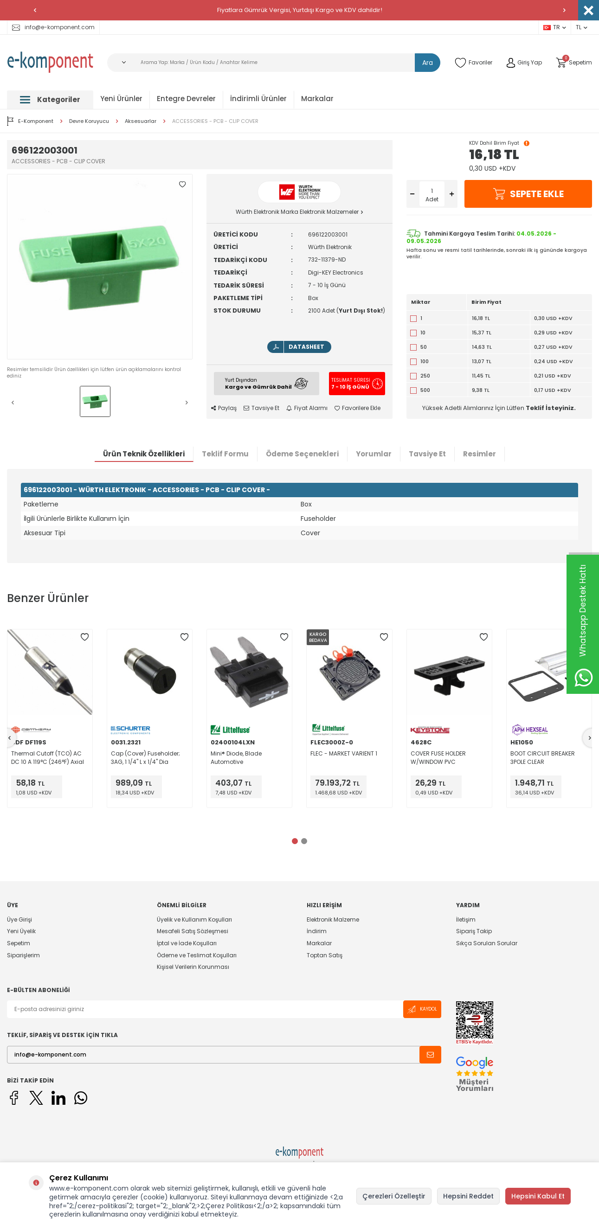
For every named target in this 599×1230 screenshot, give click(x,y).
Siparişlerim (23, 955)
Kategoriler (50, 99)
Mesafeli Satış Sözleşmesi (192, 931)
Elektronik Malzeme (333, 919)
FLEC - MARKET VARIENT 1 (343, 753)
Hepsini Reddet (468, 1196)
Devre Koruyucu (89, 121)
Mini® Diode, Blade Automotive (236, 758)
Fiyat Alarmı (307, 408)
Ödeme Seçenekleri (302, 454)
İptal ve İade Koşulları (187, 943)
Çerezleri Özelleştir (393, 1196)
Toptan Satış (324, 955)
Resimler (479, 454)
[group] (99, 266)
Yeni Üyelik (21, 931)
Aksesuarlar (140, 121)
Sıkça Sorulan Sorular (486, 943)
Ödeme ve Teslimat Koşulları (197, 955)
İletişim (466, 919)
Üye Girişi (19, 919)
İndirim (317, 931)
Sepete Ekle (528, 193)
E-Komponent (30, 121)
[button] (34, 10)
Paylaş (224, 408)
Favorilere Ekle (357, 408)
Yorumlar (374, 454)
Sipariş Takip (474, 931)
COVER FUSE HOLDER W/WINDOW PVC (438, 758)
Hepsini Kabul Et (538, 1196)
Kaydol (422, 1009)
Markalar (317, 98)
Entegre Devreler (186, 98)
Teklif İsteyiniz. (551, 408)
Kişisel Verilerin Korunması (193, 967)
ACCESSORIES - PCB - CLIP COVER (215, 121)
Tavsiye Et (261, 408)
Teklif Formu (225, 454)
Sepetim (18, 943)
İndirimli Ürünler (258, 98)
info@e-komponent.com (53, 27)
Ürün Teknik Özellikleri (144, 454)
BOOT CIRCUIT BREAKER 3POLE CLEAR (542, 758)
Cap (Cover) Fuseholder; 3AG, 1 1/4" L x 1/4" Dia (145, 758)
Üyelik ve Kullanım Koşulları (194, 919)
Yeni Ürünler (121, 98)
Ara (427, 62)
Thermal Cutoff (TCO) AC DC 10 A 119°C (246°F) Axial (47, 758)
